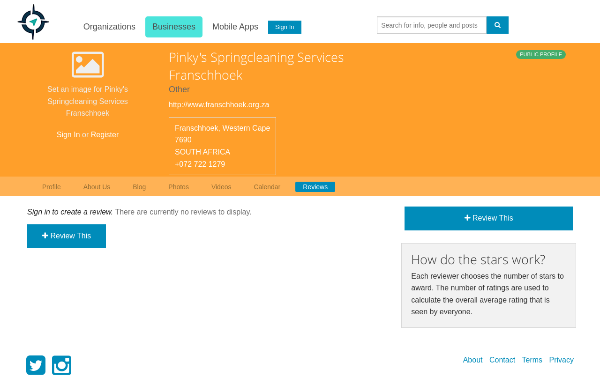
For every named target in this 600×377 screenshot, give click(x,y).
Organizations (109, 26)
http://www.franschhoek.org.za (219, 105)
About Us (97, 187)
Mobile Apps (235, 26)
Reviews (315, 187)
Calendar (267, 187)
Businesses (173, 26)
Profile (51, 187)
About (473, 360)
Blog (139, 187)
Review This (66, 236)
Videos (221, 187)
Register (105, 135)
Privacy (561, 360)
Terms (532, 360)
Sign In (284, 26)
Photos (178, 187)
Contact (502, 360)
